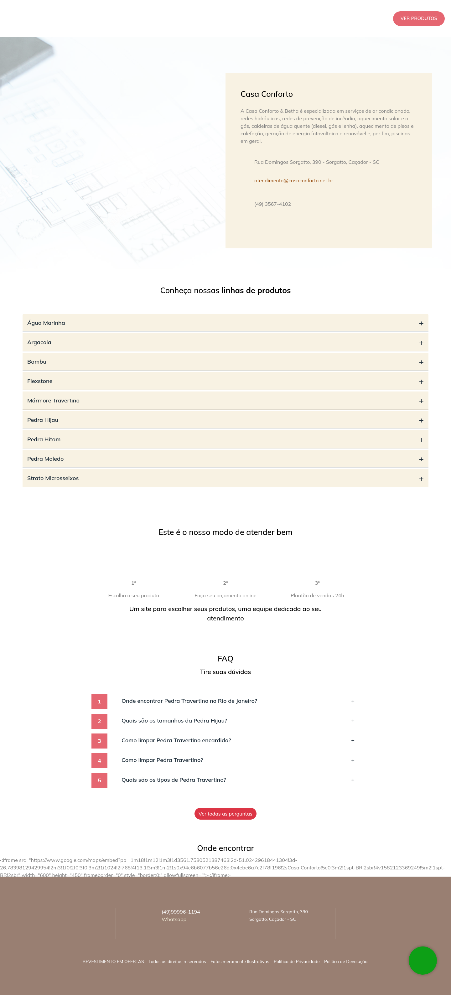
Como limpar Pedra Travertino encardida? (238, 740)
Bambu (225, 361)
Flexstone (225, 381)
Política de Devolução (345, 961)
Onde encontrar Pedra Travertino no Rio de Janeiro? (238, 701)
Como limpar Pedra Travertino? (238, 760)
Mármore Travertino (225, 400)
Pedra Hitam (225, 439)
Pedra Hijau (225, 420)
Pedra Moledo (225, 459)
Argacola (225, 342)
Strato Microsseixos (225, 478)
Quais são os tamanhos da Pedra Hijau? (238, 720)
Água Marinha (225, 323)
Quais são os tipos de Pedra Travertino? (238, 779)
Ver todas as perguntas (225, 814)
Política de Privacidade (296, 961)
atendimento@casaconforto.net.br (293, 180)
